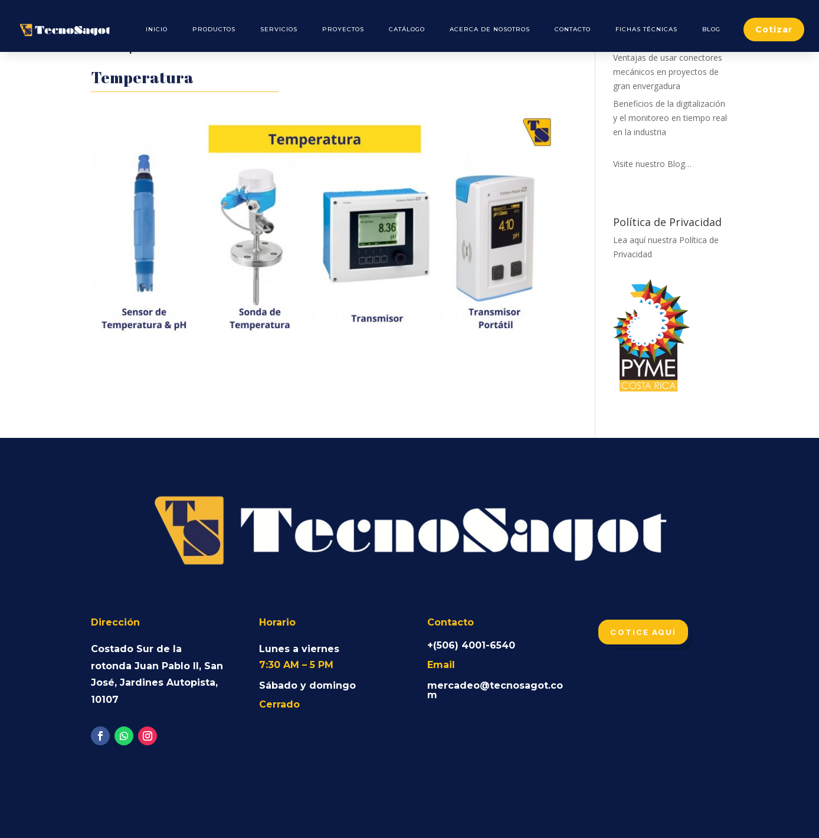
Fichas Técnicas (646, 29)
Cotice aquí (643, 632)
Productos (213, 29)
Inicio (157, 29)
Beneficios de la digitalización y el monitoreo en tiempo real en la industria (670, 118)
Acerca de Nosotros (490, 29)
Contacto (573, 29)
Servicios (278, 29)
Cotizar (773, 29)
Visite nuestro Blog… (652, 163)
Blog (711, 29)
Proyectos (343, 29)
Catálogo (407, 29)
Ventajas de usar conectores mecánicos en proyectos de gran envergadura (667, 71)
